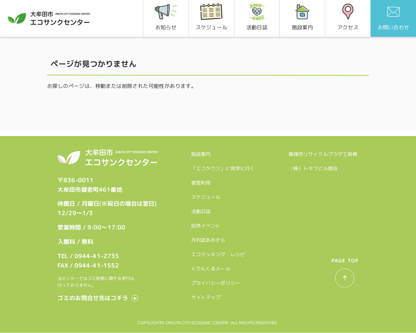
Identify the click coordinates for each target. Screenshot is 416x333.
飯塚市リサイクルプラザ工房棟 (324, 152)
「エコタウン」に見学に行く (224, 167)
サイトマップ (207, 296)
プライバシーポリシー (216, 281)
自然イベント (207, 224)
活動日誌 (202, 210)
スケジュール (207, 195)
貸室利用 (202, 181)
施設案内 (202, 152)
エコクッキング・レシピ (219, 253)
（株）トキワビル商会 (314, 167)
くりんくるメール (211, 267)
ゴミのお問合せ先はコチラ (93, 298)
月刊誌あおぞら (209, 238)
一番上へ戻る (343, 276)
